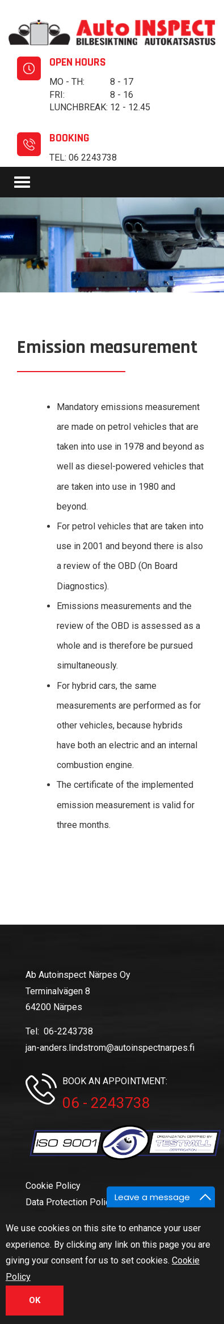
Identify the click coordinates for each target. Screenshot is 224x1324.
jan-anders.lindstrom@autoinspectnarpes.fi (110, 1047)
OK (34, 1303)
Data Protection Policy (70, 1202)
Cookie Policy (53, 1185)
